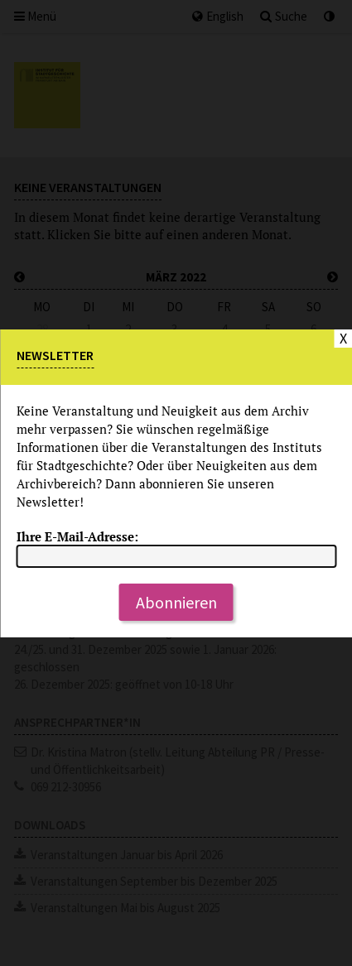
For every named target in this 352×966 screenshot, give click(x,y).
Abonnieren (176, 602)
